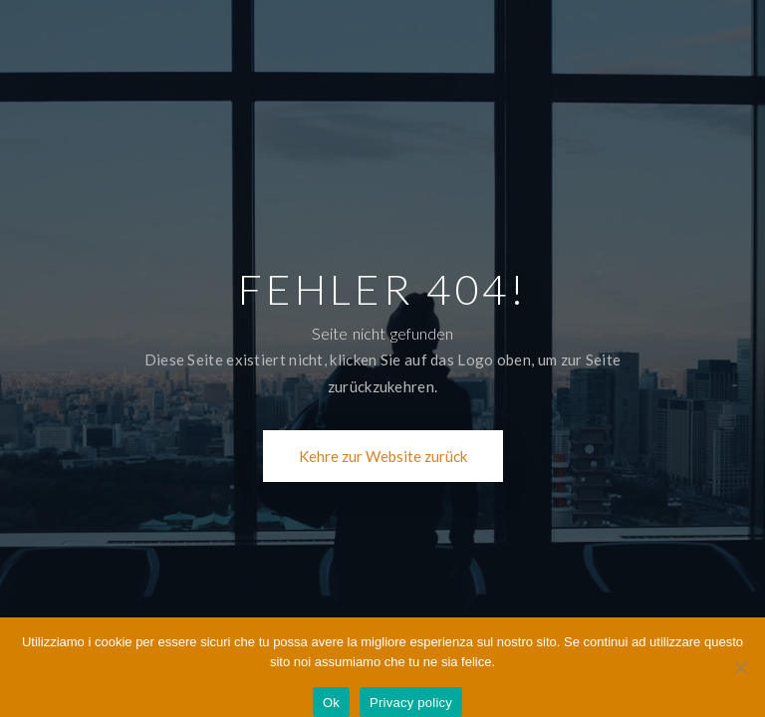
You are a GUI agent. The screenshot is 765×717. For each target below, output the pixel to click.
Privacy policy (411, 702)
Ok (331, 702)
